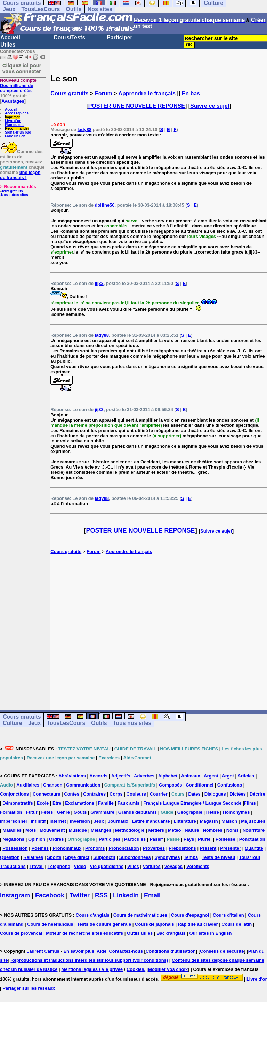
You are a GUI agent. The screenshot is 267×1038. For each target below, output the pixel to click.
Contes (71, 794)
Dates (194, 794)
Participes (109, 839)
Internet (57, 821)
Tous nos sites (132, 723)
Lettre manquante (151, 821)
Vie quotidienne (107, 866)
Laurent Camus (42, 951)
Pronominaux (66, 848)
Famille (106, 803)
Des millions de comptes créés (18, 85)
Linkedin (126, 895)
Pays (189, 839)
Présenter (230, 848)
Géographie (189, 812)
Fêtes (47, 812)
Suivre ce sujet (209, 106)
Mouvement (52, 830)
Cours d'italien (228, 915)
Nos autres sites (14, 195)
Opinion (36, 839)
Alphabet (168, 775)
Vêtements (197, 866)
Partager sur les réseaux (28, 988)
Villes (133, 866)
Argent (211, 775)
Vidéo (80, 866)
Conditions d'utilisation (171, 951)
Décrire (257, 794)
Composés (170, 785)
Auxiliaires (27, 785)
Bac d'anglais (170, 933)
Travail (37, 866)
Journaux (118, 821)
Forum (103, 93)
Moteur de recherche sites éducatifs (84, 933)
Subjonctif (104, 857)
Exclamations (79, 803)
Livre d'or (13, 121)
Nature (192, 830)
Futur (31, 812)
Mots (30, 830)
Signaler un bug (18, 132)
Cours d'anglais (93, 915)
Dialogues (215, 794)
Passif (156, 839)
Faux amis (129, 803)
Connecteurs (46, 794)
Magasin (209, 821)
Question (9, 857)
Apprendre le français (147, 93)
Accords (98, 775)
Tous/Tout (249, 857)
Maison (229, 821)
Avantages (12, 101)
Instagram (15, 895)
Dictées (238, 794)
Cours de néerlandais (50, 924)
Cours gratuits (69, 93)
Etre (56, 803)
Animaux (190, 775)
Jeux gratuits (12, 191)
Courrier (159, 794)
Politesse (225, 839)
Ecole (43, 803)
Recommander (17, 128)
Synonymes (167, 857)
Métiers (156, 830)
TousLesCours (40, 9)
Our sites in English (210, 933)
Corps (116, 794)
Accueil (10, 37)
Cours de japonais (154, 924)
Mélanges (101, 830)
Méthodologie (130, 830)
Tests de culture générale (104, 924)
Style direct (77, 857)
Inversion (80, 821)
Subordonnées (135, 857)
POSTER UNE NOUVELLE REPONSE (136, 106)
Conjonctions (14, 794)
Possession (14, 848)
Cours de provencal (21, 933)
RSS (101, 895)
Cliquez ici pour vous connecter (21, 68)
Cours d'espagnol (190, 915)
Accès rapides (17, 113)
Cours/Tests (69, 37)
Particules (135, 839)
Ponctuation (252, 839)
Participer (119, 37)
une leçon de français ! (20, 175)
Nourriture (254, 830)
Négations (13, 839)
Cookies (135, 969)
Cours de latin (236, 924)
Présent (208, 848)
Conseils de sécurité (222, 951)
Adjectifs (120, 775)
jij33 (99, 283)
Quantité (254, 848)
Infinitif (38, 821)
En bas (191, 93)
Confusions (229, 785)
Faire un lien (15, 136)
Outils (73, 9)
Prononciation (123, 848)
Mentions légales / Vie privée (92, 969)
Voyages (173, 866)
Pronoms (95, 848)
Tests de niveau (218, 857)
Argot (228, 775)
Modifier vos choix (168, 969)
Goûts (80, 812)
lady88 (84, 129)
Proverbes (154, 848)
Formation (11, 812)
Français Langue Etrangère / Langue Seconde (192, 803)
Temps (191, 857)
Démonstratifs (17, 803)
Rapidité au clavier (198, 924)
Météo (174, 830)
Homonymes (236, 812)
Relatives (33, 857)
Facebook (49, 895)
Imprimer (12, 117)
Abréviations (72, 775)
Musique (77, 830)
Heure (212, 812)
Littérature (184, 821)
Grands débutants (137, 812)
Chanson (53, 785)
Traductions (13, 866)
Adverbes (144, 775)
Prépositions (182, 848)
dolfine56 (104, 205)
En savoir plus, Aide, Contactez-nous (103, 951)
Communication (83, 785)
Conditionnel (199, 785)
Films (250, 803)
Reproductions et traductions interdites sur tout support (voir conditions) (89, 960)
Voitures (152, 866)
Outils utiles (140, 933)
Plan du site (14, 125)
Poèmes (40, 848)
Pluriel (205, 839)
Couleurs (136, 794)
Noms (232, 830)
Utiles (8, 45)
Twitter (80, 895)
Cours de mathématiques (140, 915)
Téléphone (59, 866)
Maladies (12, 830)
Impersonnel (13, 821)
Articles (245, 775)
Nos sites (100, 9)
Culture (12, 723)
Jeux (9, 9)
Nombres (212, 830)
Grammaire (102, 812)
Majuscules (253, 821)
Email (152, 895)
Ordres (56, 839)
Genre (63, 812)
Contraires (94, 794)
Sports (54, 857)
